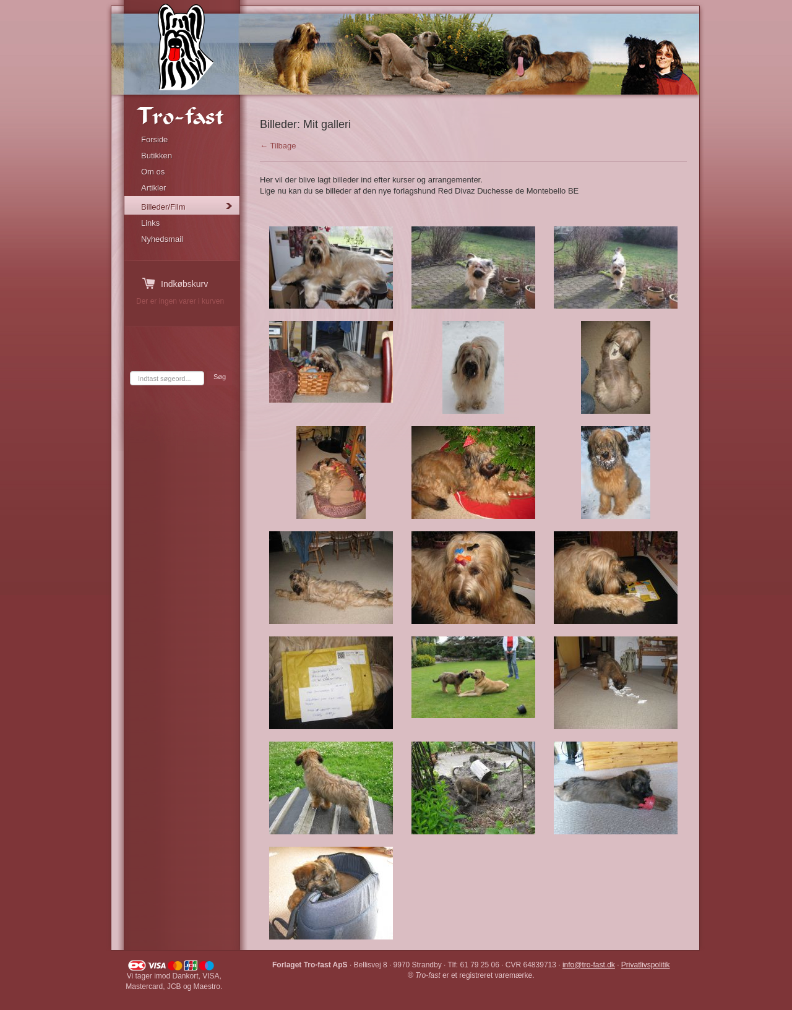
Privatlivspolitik (645, 965)
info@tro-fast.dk (588, 965)
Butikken (156, 155)
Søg (219, 376)
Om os (153, 171)
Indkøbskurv (184, 284)
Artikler (153, 187)
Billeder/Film (163, 207)
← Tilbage (278, 145)
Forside (154, 139)
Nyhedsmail (162, 239)
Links (150, 223)
